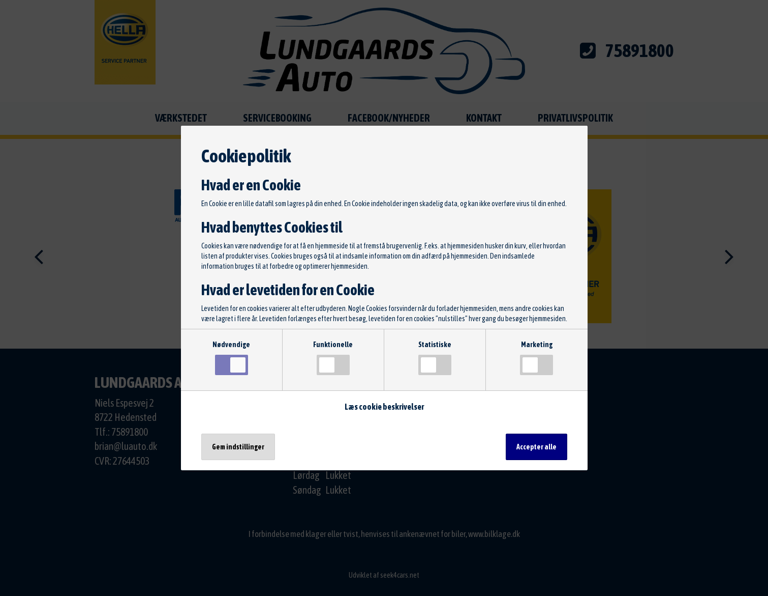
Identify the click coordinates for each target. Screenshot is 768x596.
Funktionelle (333, 357)
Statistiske (434, 357)
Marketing (536, 357)
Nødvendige (231, 357)
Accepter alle (536, 447)
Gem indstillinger (238, 447)
